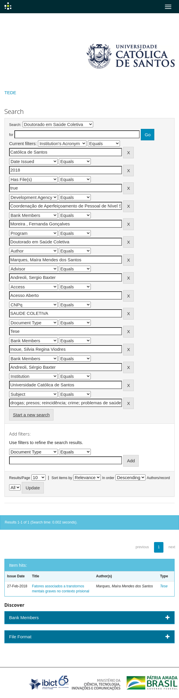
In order (108, 478)
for (11, 135)
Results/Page (19, 478)
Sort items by (61, 478)
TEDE (10, 92)
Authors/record (158, 478)
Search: (15, 125)
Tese (164, 586)
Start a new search (31, 414)
